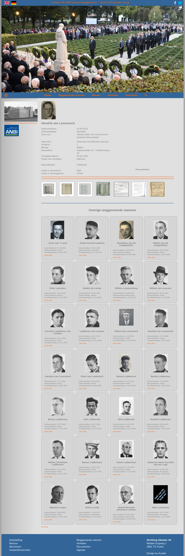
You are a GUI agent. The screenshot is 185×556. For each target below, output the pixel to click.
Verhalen (113, 95)
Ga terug (44, 527)
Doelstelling (15, 540)
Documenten (84, 546)
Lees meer (48, 255)
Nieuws (96, 95)
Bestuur (13, 543)
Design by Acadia (156, 553)
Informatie (131, 95)
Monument (15, 546)
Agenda (81, 550)
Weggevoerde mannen (71, 95)
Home (47, 95)
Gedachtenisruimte (19, 550)
